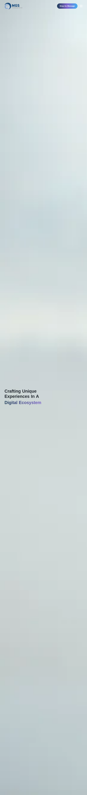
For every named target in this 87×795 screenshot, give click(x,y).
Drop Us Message (67, 6)
